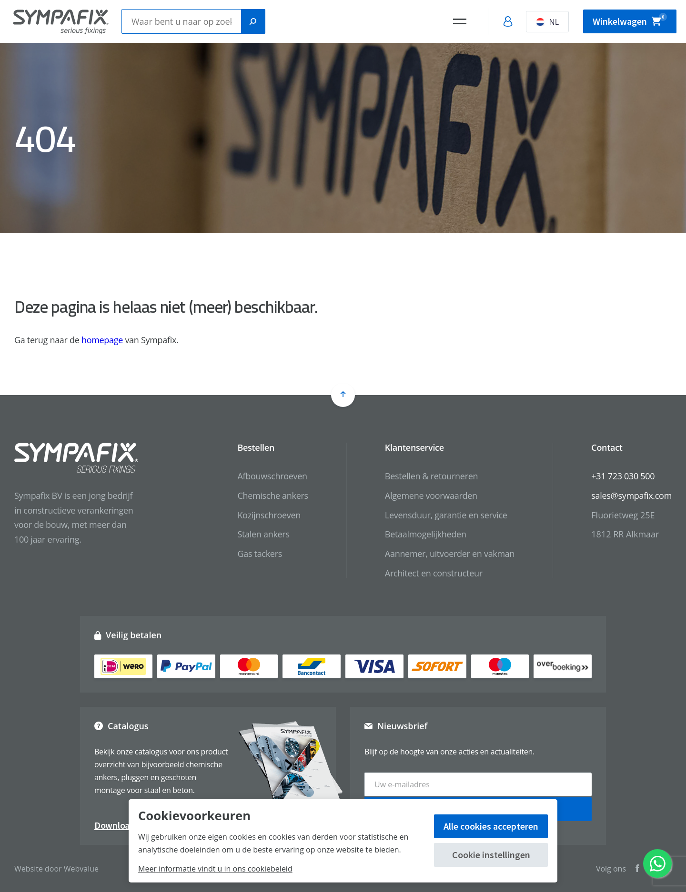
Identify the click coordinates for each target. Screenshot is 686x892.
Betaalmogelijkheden (425, 534)
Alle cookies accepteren (491, 826)
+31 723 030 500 (623, 476)
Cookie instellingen (491, 855)
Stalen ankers (263, 534)
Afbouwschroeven (272, 476)
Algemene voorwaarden (431, 495)
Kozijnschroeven (269, 515)
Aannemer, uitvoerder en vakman (449, 553)
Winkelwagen (630, 20)
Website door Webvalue (56, 867)
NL (547, 22)
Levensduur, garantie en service (446, 515)
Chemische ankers (272, 495)
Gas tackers (259, 553)
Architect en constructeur (434, 573)
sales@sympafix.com (631, 495)
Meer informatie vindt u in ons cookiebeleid (215, 868)
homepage (102, 340)
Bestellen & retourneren (431, 476)
